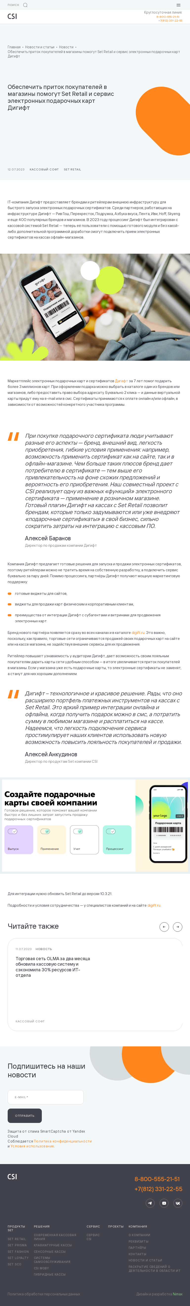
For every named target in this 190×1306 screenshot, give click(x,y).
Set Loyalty (18, 1258)
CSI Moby (41, 1268)
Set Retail (72, 169)
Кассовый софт (44, 169)
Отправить (24, 1115)
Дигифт (121, 381)
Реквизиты (139, 1241)
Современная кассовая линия (55, 1237)
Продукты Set (16, 1228)
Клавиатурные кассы (53, 1245)
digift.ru (138, 632)
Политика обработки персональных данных (44, 1294)
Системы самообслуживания (52, 1260)
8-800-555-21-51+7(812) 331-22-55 (158, 1184)
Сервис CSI (93, 1237)
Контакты (137, 1254)
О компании (139, 1235)
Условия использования (32, 1146)
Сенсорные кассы (50, 1251)
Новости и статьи (145, 1260)
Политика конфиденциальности (63, 1141)
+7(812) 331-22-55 (170, 20)
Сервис (93, 1226)
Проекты (116, 1226)
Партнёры (137, 1248)
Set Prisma (17, 1245)
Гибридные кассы (50, 1274)
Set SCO (15, 1264)
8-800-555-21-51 (169, 17)
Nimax (177, 1294)
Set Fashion (18, 1251)
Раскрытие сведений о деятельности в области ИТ (155, 1269)
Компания (138, 1226)
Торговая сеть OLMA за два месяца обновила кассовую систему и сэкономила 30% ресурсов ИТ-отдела (52, 966)
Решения (42, 1226)
